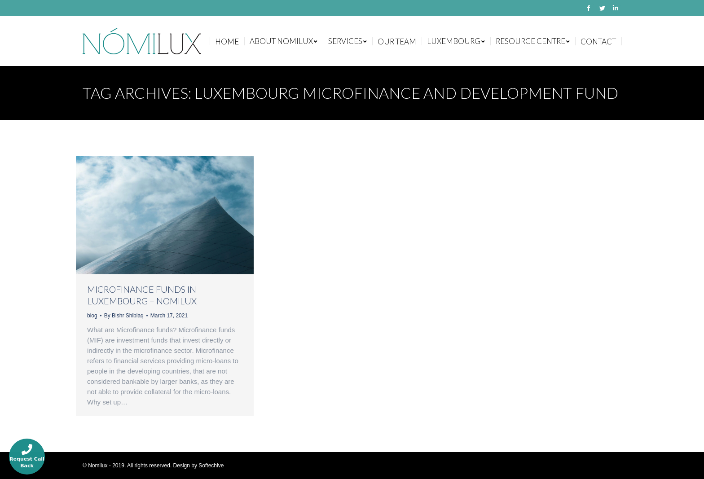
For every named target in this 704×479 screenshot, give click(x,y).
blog (92, 315)
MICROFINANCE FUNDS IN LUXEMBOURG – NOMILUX (142, 295)
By (124, 315)
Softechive (211, 465)
